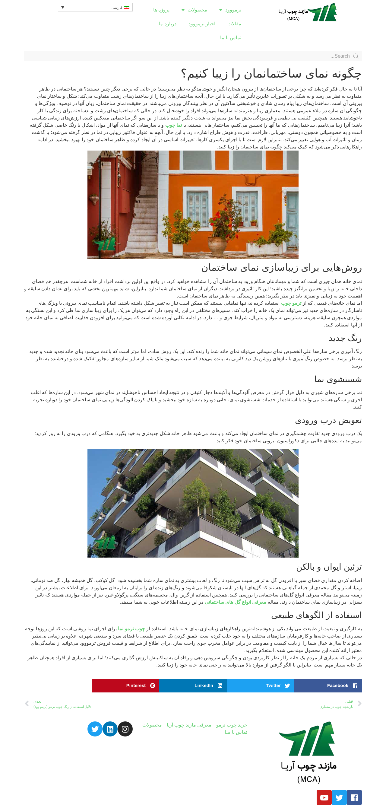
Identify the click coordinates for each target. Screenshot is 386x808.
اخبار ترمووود (201, 23)
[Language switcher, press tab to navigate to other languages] (95, 7)
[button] (328, 685)
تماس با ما (230, 37)
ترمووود (230, 10)
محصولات (194, 10)
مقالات (234, 23)
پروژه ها (161, 9)
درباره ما (167, 23)
